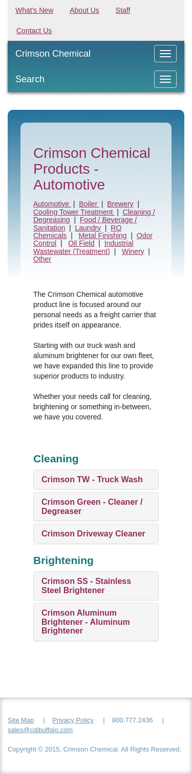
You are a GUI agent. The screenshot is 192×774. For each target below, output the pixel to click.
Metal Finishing (102, 235)
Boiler (89, 204)
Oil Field (81, 243)
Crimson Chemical (53, 54)
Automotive (52, 204)
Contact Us (34, 31)
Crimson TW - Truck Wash (92, 479)
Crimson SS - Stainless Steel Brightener (86, 586)
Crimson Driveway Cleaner (93, 533)
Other (42, 259)
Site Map (21, 720)
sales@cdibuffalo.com (40, 730)
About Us (84, 10)
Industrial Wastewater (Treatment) (83, 247)
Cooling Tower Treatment (74, 212)
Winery (133, 251)
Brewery (120, 204)
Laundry (88, 228)
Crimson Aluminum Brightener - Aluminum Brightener (85, 621)
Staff (123, 10)
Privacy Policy (73, 720)
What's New (34, 10)
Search (30, 79)
